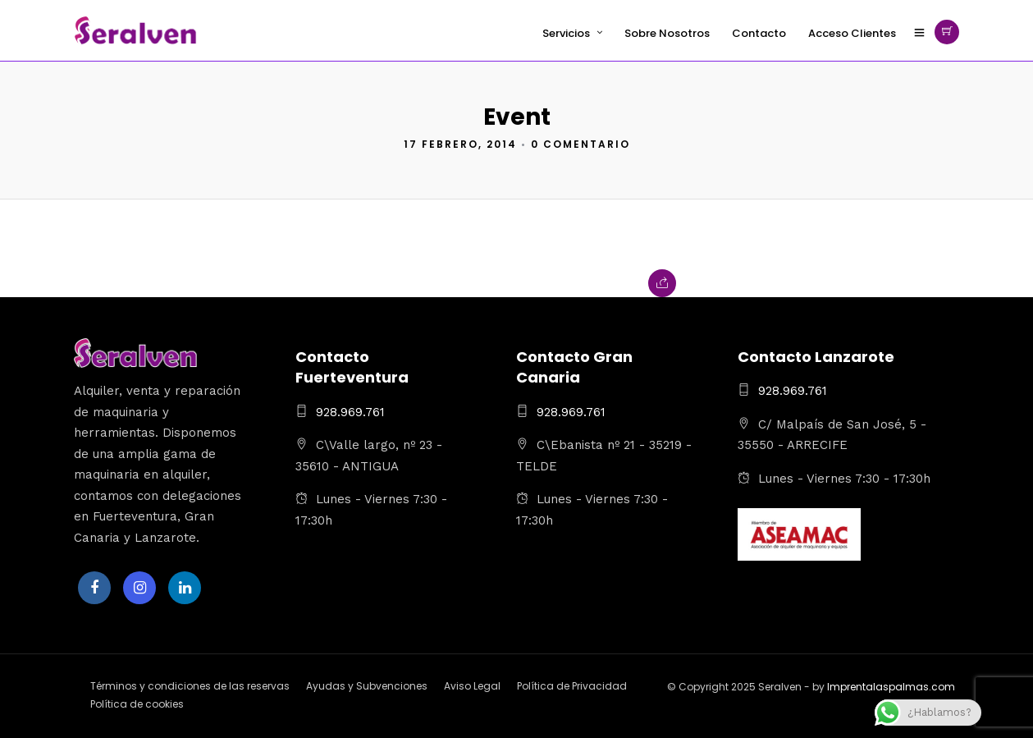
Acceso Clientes (852, 33)
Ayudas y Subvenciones (366, 686)
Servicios (566, 33)
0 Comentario (580, 144)
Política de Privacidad (572, 686)
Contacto (759, 33)
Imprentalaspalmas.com (891, 687)
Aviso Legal (472, 686)
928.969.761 (350, 412)
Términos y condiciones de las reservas (190, 686)
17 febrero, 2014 (460, 144)
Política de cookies (137, 704)
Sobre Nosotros (667, 33)
